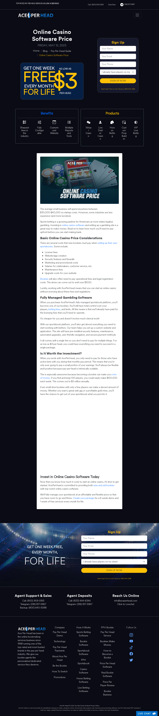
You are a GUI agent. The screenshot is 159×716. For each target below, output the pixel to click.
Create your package (83, 498)
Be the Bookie (59, 665)
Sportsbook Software (83, 652)
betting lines (54, 309)
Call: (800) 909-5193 (95, 4)
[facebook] (131, 653)
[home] (36, 50)
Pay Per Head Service (107, 633)
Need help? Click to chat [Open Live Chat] (109, 89)
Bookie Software (83, 643)
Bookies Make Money (107, 643)
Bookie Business (107, 693)
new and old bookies (103, 485)
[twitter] (131, 660)
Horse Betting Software (83, 680)
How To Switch (60, 671)
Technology (59, 641)
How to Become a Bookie (107, 654)
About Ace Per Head (59, 658)
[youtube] (131, 641)
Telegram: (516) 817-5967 (33, 604)
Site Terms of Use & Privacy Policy (88, 706)
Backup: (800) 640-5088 (127, 89)
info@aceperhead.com (125, 600)
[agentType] (118, 72)
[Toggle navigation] (137, 15)
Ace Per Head (64, 706)
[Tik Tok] (131, 647)
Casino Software (83, 671)
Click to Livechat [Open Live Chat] (125, 604)
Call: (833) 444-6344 (79, 600)
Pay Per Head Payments (60, 649)
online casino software (73, 225)
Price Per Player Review (107, 683)
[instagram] (131, 635)
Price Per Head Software (107, 665)
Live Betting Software (83, 689)
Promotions (59, 677)
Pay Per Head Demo (60, 633)
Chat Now (112, 4)
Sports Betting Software (83, 633)
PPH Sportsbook (83, 661)
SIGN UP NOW (118, 80)
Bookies (44, 279)
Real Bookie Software (107, 674)
